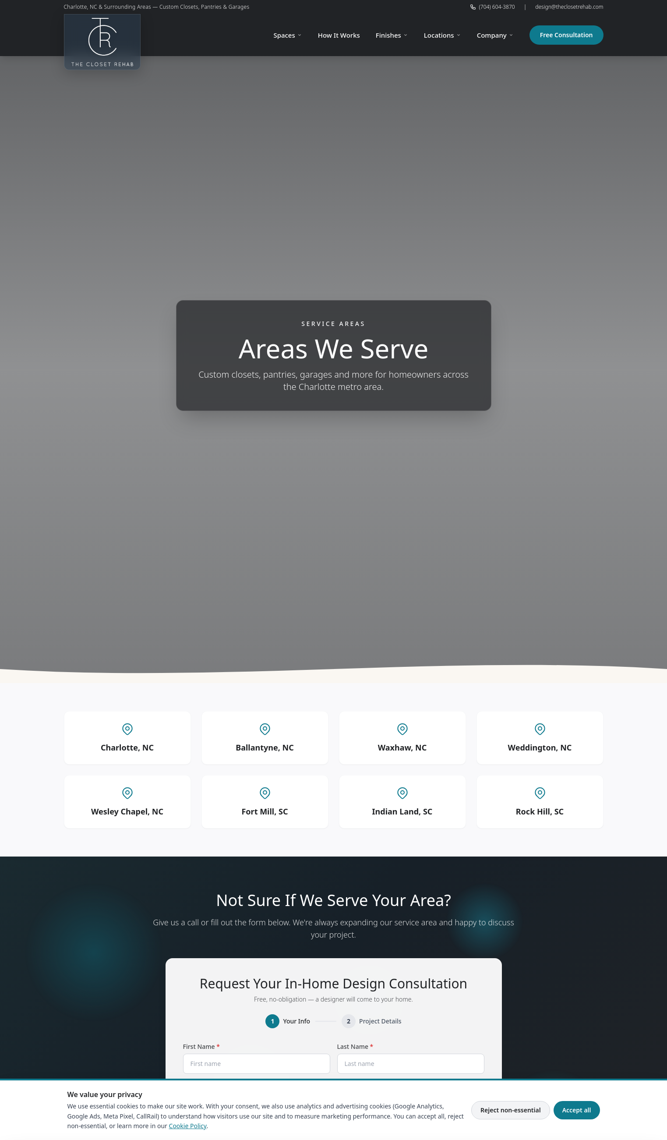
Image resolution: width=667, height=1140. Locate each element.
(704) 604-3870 (492, 7)
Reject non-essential (510, 1110)
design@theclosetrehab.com (569, 7)
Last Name (369, 1046)
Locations (442, 35)
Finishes (392, 35)
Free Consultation (566, 35)
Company (495, 35)
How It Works (339, 35)
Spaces (287, 35)
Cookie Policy (188, 1126)
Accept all (576, 1110)
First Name (215, 1046)
